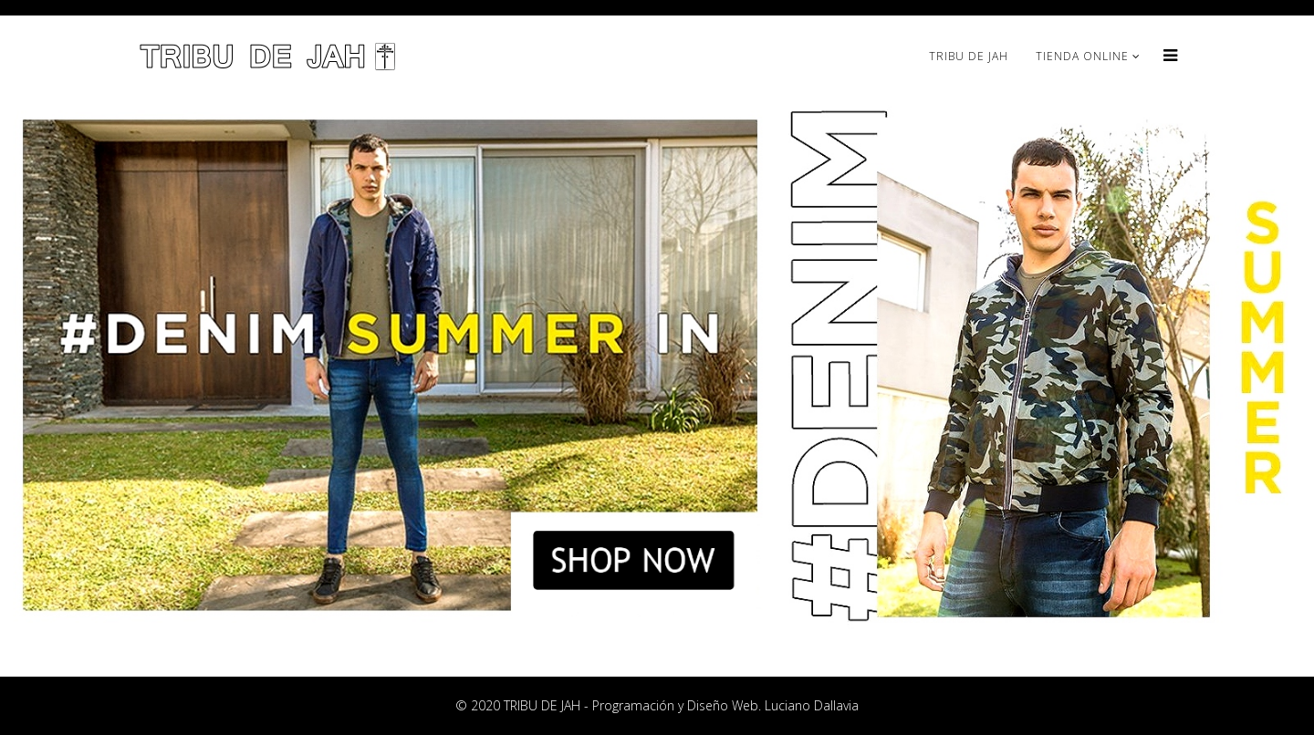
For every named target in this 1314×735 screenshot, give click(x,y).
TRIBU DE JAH (968, 56)
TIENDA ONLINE (1082, 56)
